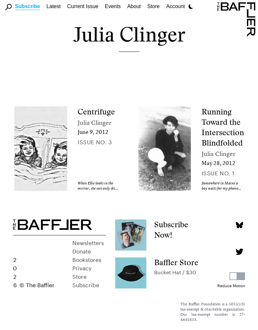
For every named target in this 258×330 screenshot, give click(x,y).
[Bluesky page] (239, 225)
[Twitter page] (239, 251)
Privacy (82, 267)
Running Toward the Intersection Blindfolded (223, 127)
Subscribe (27, 6)
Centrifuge (96, 111)
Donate (81, 250)
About (134, 6)
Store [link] (153, 6)
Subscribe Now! (171, 229)
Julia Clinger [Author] (94, 123)
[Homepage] (237, 19)
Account (175, 6)
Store (79, 276)
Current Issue (82, 6)
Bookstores (86, 259)
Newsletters (88, 242)
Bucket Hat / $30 (175, 271)
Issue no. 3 (95, 141)
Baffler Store (176, 262)
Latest (53, 6)
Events (113, 6)
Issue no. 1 (218, 172)
